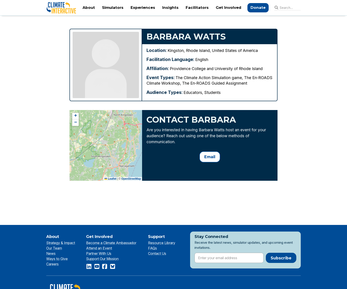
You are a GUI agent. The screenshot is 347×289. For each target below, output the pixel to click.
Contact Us (157, 253)
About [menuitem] (89, 7)
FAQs (152, 248)
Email (209, 156)
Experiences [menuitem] (143, 7)
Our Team (54, 248)
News (51, 253)
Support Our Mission (102, 259)
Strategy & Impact (60, 243)
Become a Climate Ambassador (111, 243)
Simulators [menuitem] (112, 7)
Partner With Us (98, 253)
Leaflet (110, 178)
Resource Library (161, 243)
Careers (52, 264)
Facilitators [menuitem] (197, 7)
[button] (75, 116)
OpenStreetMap (131, 178)
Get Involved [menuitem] (228, 7)
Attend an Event (99, 248)
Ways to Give (57, 259)
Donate (258, 7)
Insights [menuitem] (170, 7)
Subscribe (281, 258)
